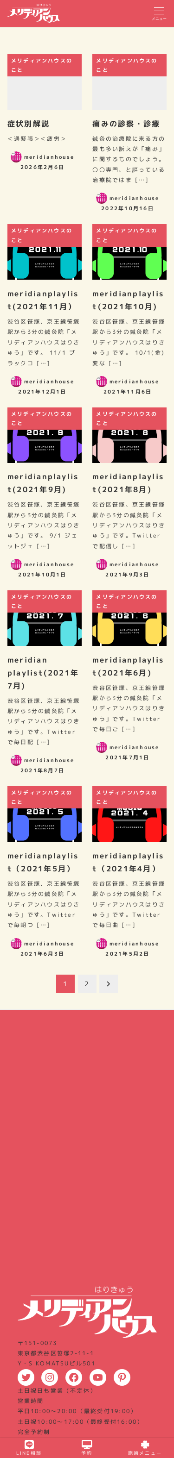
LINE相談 (29, 1448)
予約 (86, 1448)
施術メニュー (145, 1448)
